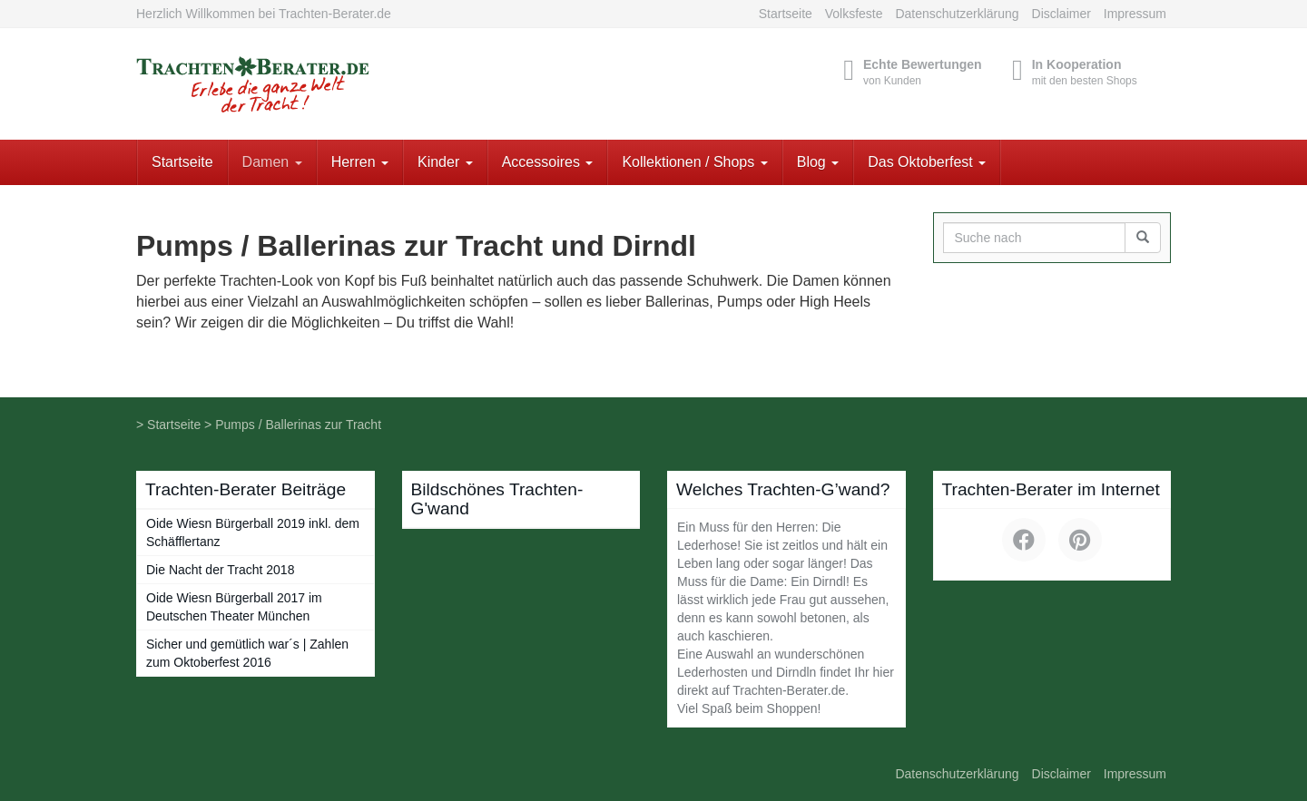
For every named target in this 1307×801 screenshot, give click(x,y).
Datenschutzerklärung (956, 13)
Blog (818, 162)
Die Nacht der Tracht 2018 (220, 569)
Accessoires (548, 162)
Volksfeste (854, 13)
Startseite (785, 13)
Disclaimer (1061, 13)
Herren (359, 162)
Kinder (445, 162)
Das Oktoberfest (927, 162)
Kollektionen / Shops (694, 162)
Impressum (1135, 13)
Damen (272, 162)
